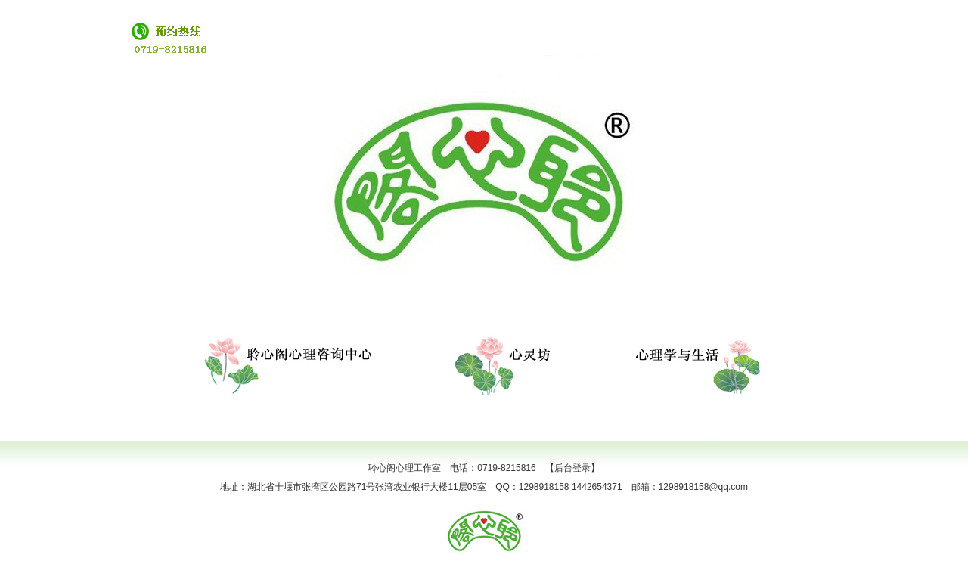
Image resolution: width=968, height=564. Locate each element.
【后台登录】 (572, 468)
